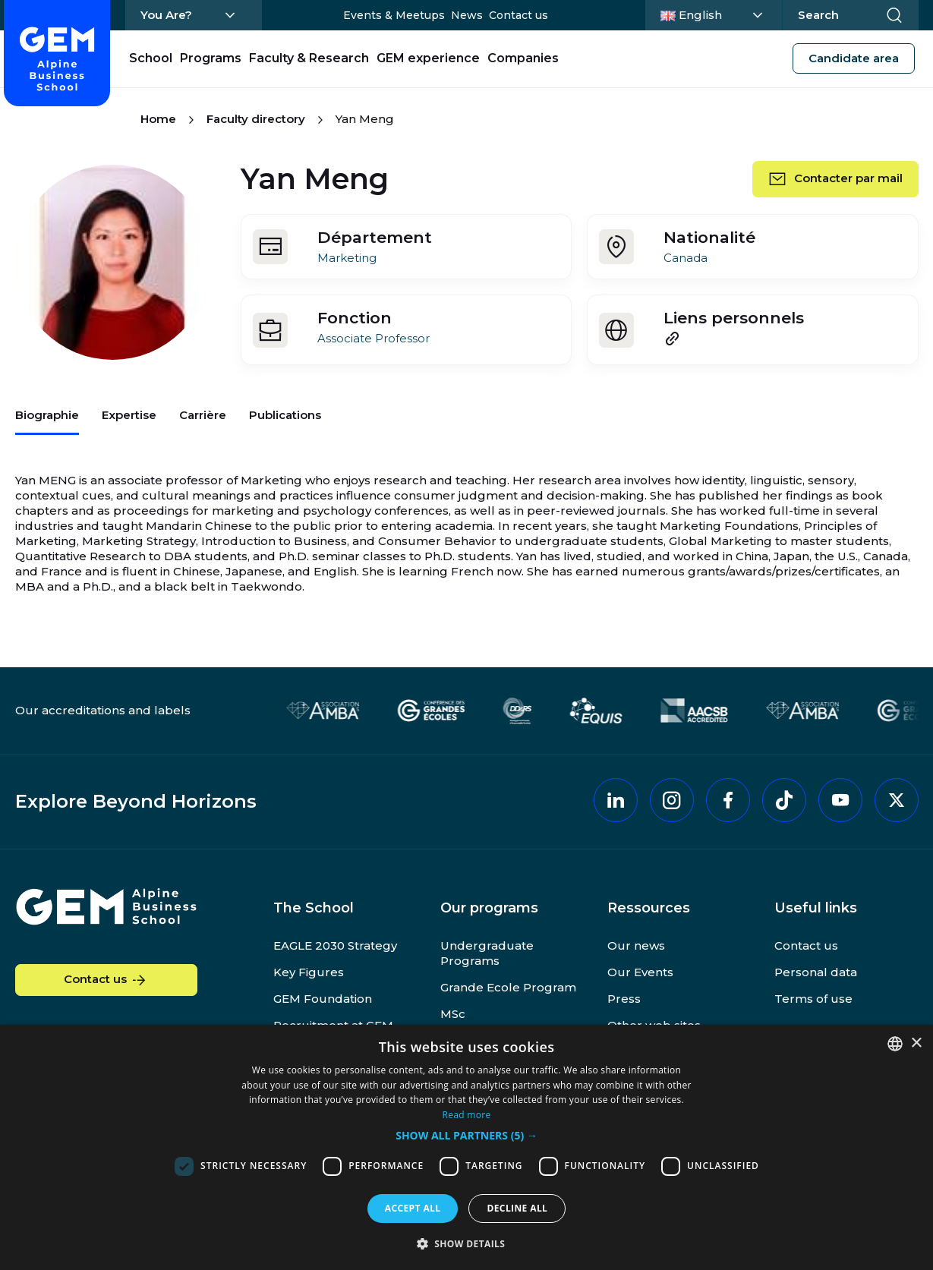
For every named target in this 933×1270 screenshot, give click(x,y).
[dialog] (466, 1147)
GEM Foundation (322, 998)
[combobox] (895, 1043)
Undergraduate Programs (487, 953)
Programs (210, 58)
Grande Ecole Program (508, 987)
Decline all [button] (517, 1208)
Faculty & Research (309, 58)
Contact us (518, 15)
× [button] (916, 1043)
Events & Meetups (394, 15)
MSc (452, 1014)
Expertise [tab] (129, 415)
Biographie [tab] (47, 415)
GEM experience (428, 58)
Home (158, 119)
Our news (636, 945)
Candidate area (853, 58)
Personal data (815, 972)
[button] (466, 1136)
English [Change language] (716, 13)
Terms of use (813, 998)
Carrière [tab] (202, 415)
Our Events (640, 972)
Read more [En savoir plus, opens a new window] (467, 1114)
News (467, 15)
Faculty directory (255, 119)
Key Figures (308, 972)
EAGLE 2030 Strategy (335, 945)
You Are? (166, 15)
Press (624, 998)
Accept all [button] (413, 1208)
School (150, 58)
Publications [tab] (285, 415)
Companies (523, 58)
